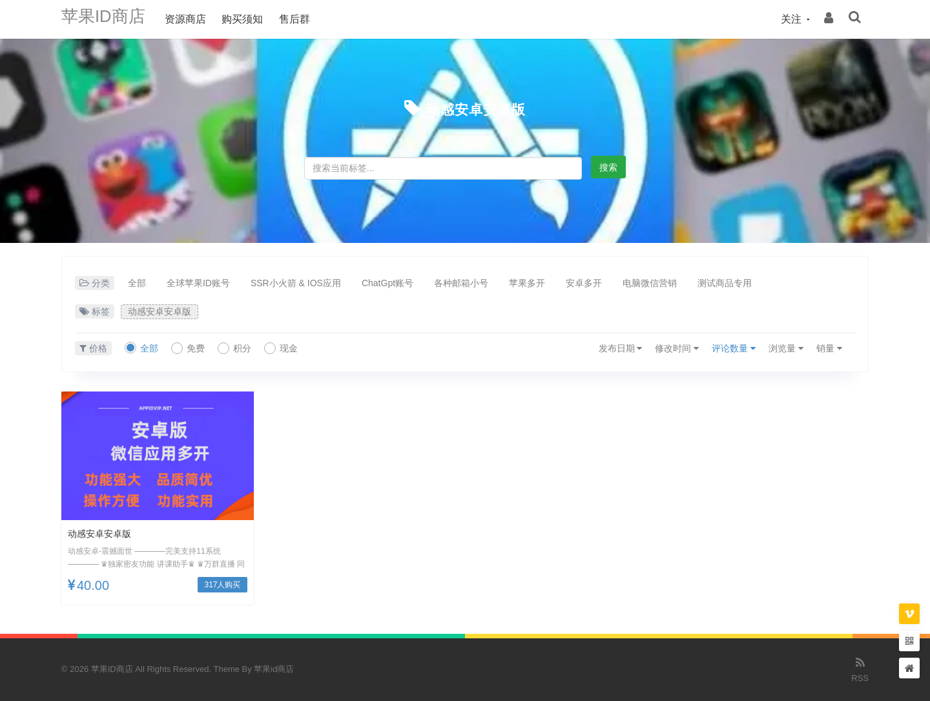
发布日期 (621, 348)
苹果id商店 (274, 669)
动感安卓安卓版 (475, 108)
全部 (137, 283)
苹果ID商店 (109, 19)
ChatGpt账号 (387, 283)
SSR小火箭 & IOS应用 (296, 283)
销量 (829, 348)
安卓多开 (584, 283)
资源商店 (198, 19)
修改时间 (677, 348)
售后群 (307, 19)
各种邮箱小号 (461, 283)
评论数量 (734, 348)
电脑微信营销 (650, 283)
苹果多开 (527, 283)
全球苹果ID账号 (198, 283)
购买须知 (255, 19)
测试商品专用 (725, 283)
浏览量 (786, 348)
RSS (860, 668)
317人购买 (222, 584)
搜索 (608, 167)
